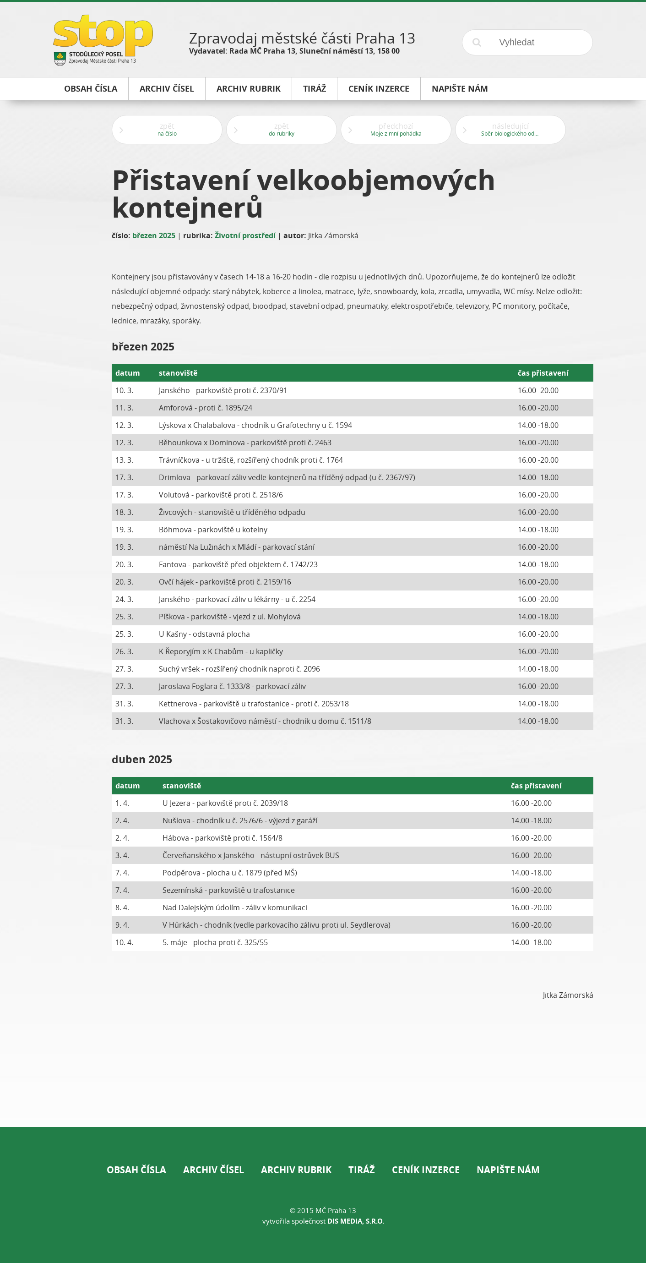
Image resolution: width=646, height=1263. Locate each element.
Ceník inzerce (426, 1170)
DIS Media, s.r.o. (355, 1221)
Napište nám (508, 1170)
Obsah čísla (136, 1170)
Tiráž (361, 1170)
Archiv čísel (213, 1170)
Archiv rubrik (296, 1170)
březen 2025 (153, 235)
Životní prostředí (245, 235)
